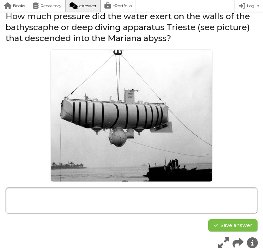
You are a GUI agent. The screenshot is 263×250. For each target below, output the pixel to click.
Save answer (233, 225)
